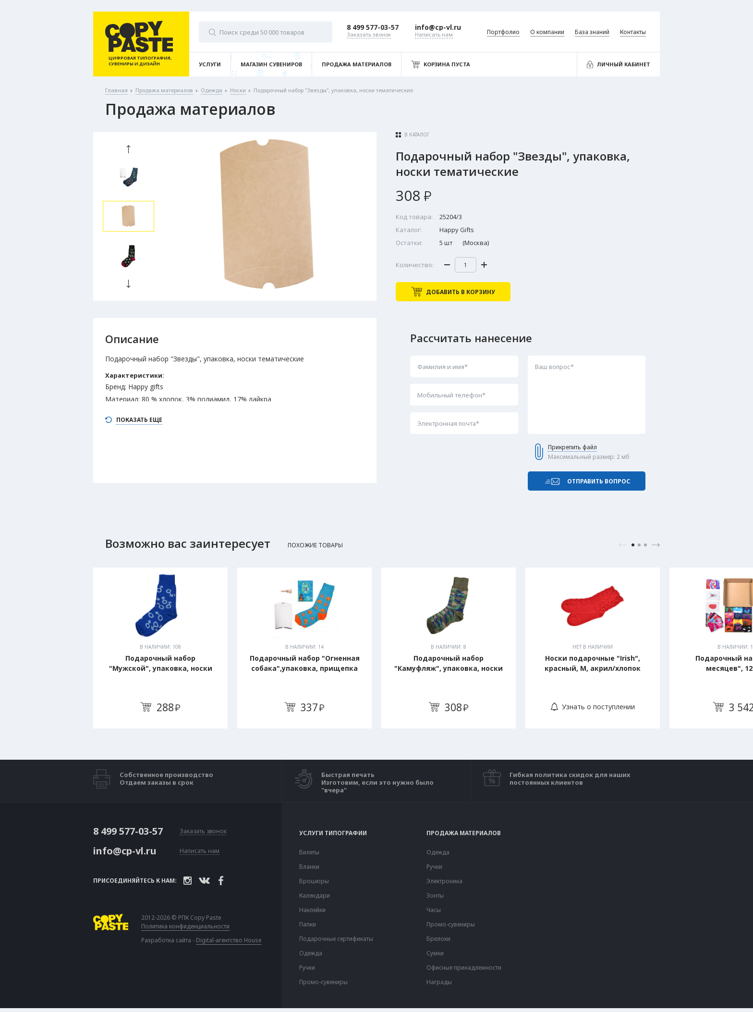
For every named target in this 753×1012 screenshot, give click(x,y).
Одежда (310, 953)
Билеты (309, 852)
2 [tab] (639, 544)
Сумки (435, 953)
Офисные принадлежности (463, 968)
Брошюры (314, 881)
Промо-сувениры (323, 982)
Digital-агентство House (229, 940)
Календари (314, 896)
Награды (439, 982)
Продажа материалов (463, 833)
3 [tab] (645, 544)
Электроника (444, 881)
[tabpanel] (160, 648)
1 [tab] (633, 544)
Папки (307, 924)
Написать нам (199, 851)
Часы (433, 910)
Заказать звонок (203, 831)
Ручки (307, 968)
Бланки (309, 867)
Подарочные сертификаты (336, 939)
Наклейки (312, 910)
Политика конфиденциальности (185, 926)
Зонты (435, 896)
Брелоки (438, 939)
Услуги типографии (333, 833)
